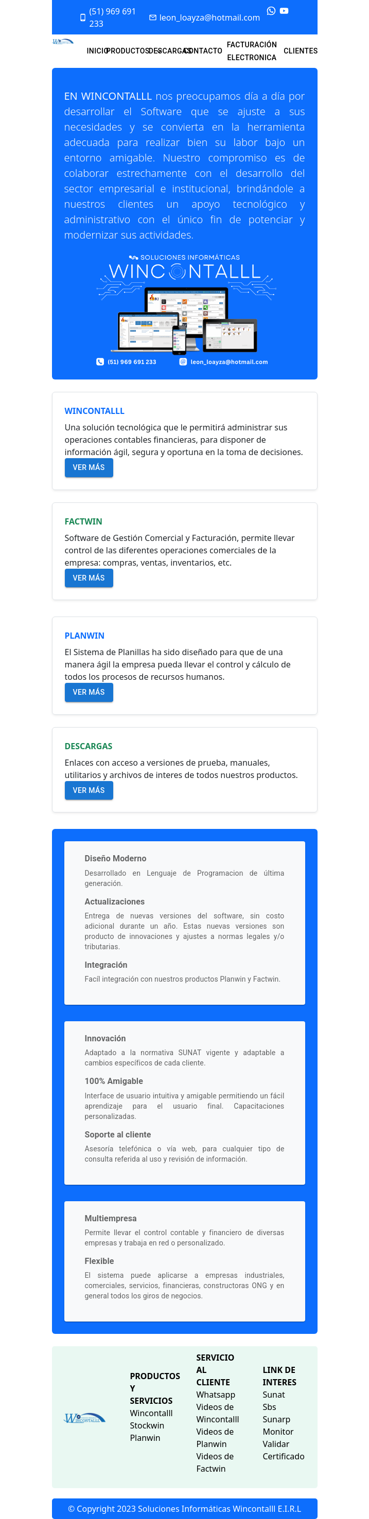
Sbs (269, 1407)
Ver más (89, 467)
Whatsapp (215, 1394)
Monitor (277, 1431)
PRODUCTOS (134, 51)
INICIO (97, 51)
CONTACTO (203, 51)
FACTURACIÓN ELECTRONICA (252, 51)
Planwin (145, 1437)
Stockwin (147, 1425)
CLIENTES (301, 51)
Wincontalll (151, 1413)
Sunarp (276, 1419)
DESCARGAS (170, 51)
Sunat (273, 1394)
